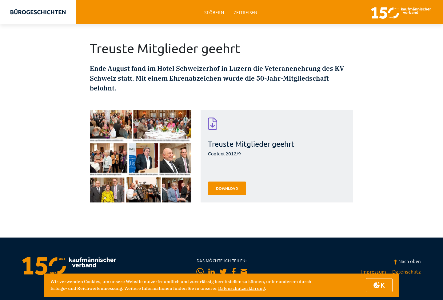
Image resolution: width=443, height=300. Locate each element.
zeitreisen (245, 12)
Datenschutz (406, 271)
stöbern (214, 12)
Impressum (373, 271)
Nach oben (407, 261)
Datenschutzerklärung (241, 288)
